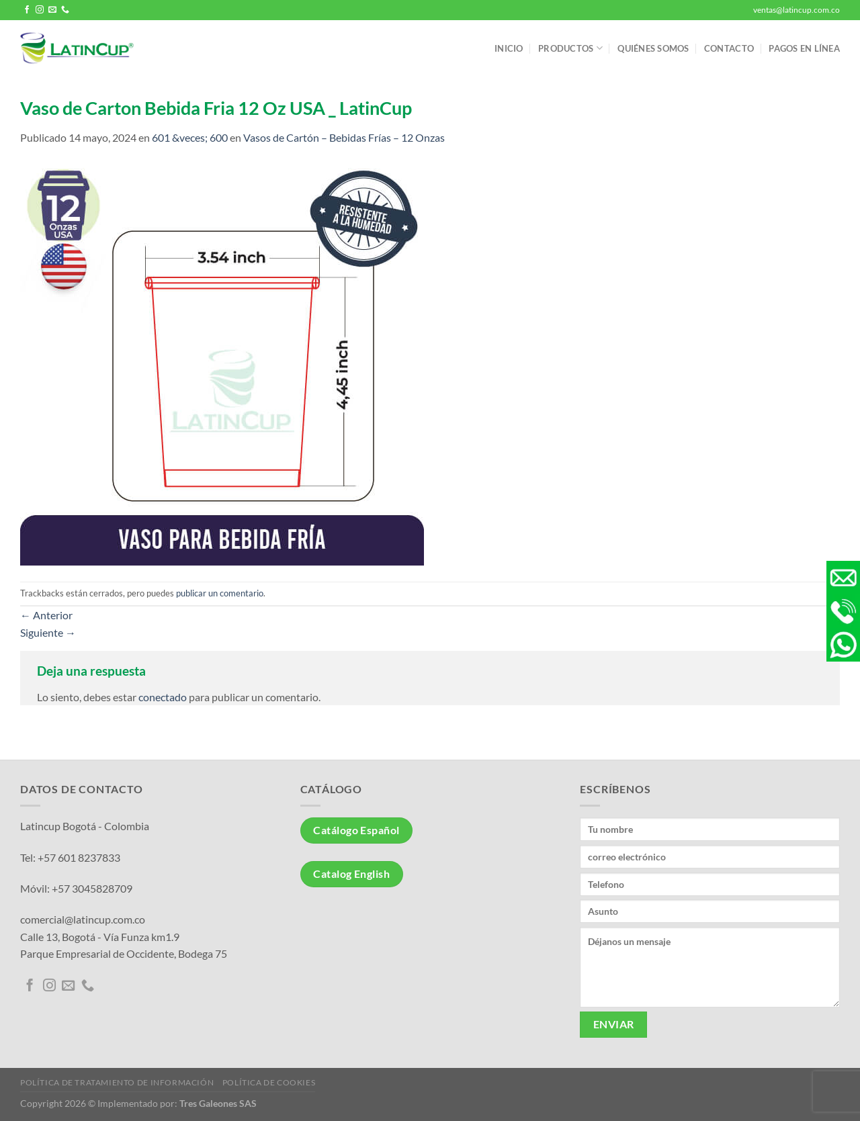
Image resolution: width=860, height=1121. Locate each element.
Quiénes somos (653, 48)
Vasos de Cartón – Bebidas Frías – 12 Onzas (344, 137)
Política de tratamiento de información (117, 1082)
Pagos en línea (804, 48)
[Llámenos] (65, 10)
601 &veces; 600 (190, 137)
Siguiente (48, 632)
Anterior (46, 615)
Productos (570, 48)
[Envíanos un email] (52, 10)
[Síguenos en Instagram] (40, 10)
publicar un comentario (219, 593)
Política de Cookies (269, 1082)
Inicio (508, 48)
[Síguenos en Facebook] (27, 10)
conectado (162, 696)
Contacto (729, 48)
